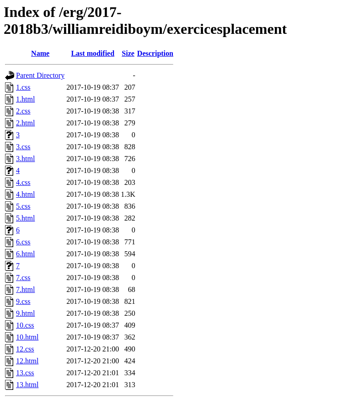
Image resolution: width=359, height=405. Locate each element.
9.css (23, 301)
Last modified (92, 53)
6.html (25, 254)
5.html (25, 218)
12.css (25, 349)
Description (155, 53)
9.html (25, 313)
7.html (25, 289)
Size (128, 53)
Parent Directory (40, 75)
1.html (25, 99)
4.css (23, 182)
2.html (25, 123)
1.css (23, 87)
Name (40, 53)
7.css (23, 277)
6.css (23, 242)
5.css (23, 206)
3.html (25, 158)
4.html (25, 194)
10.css (25, 325)
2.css (23, 111)
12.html (27, 361)
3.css (23, 147)
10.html (27, 337)
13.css (25, 373)
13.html (27, 385)
